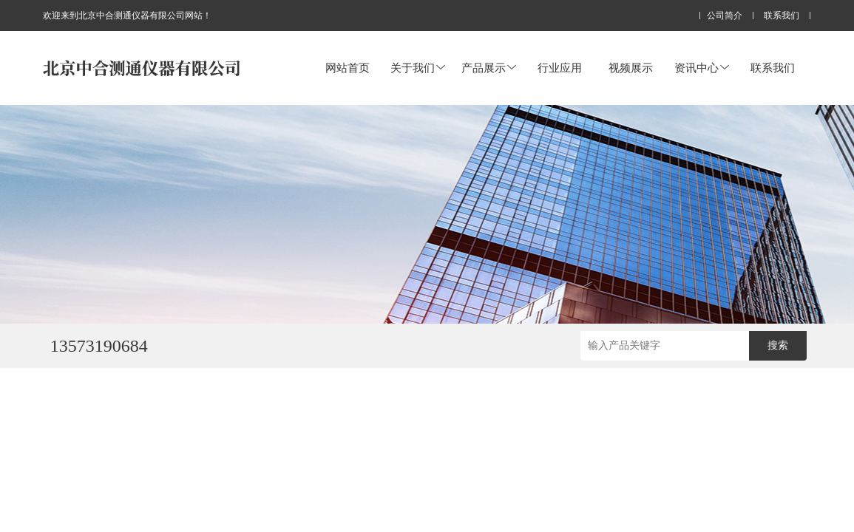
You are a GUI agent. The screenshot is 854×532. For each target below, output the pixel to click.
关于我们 (417, 67)
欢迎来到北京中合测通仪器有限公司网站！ (127, 15)
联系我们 (781, 16)
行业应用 (560, 67)
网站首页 (347, 67)
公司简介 (724, 16)
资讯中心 (701, 67)
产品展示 (488, 67)
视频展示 (631, 67)
